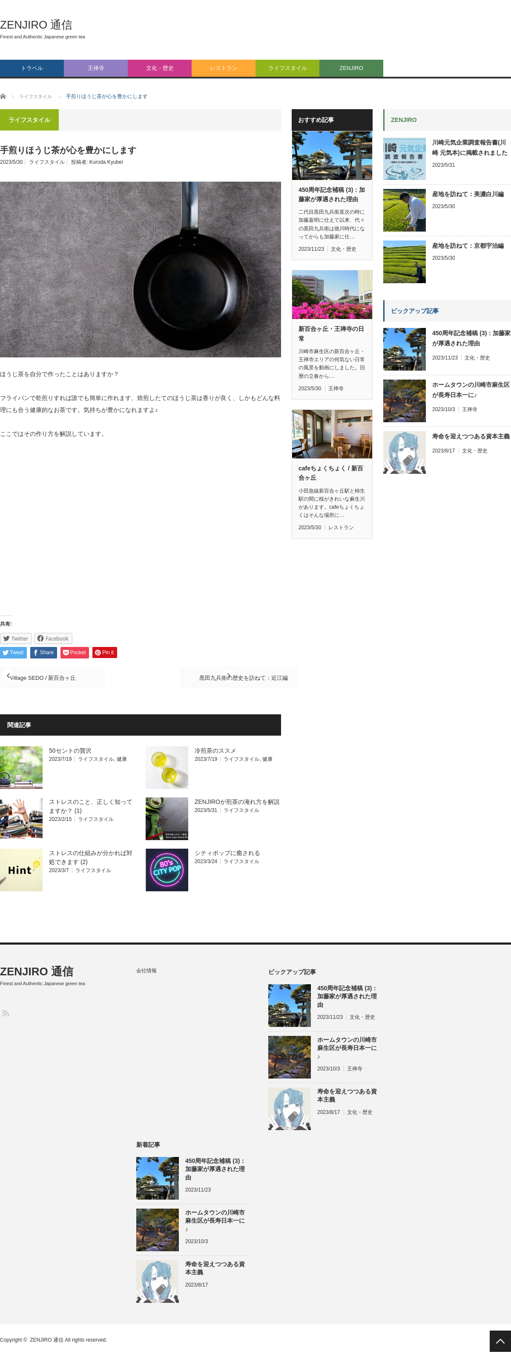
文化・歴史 (160, 68)
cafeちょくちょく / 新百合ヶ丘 (331, 473)
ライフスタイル (287, 68)
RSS (5, 1013)
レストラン (224, 68)
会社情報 (146, 971)
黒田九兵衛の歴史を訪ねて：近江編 (213, 678)
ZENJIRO (351, 68)
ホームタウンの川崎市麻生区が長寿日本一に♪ (471, 389)
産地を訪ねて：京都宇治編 (468, 245)
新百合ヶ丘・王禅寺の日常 (331, 333)
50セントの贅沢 (70, 751)
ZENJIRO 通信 (36, 24)
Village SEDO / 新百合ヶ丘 (56, 678)
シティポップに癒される (227, 853)
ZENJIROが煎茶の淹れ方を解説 (237, 802)
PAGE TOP (500, 1341)
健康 (122, 760)
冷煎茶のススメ (215, 751)
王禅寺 (96, 68)
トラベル (32, 68)
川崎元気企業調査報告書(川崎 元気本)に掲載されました (470, 147)
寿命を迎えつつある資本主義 (471, 436)
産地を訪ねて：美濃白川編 (468, 194)
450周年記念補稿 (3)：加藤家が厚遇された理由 (332, 194)
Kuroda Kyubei (106, 162)
